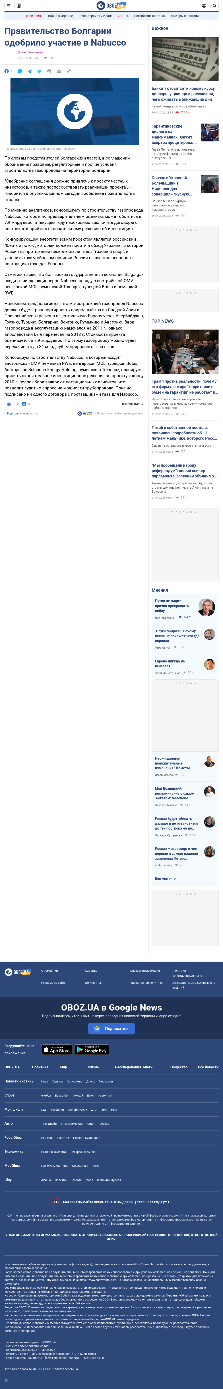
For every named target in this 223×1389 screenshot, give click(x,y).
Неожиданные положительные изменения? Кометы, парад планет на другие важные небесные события (175, 763)
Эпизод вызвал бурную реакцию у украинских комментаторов (169, 205)
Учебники (57, 1109)
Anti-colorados (164, 865)
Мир (63, 1067)
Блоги (148, 1067)
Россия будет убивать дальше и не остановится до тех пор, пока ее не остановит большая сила (176, 824)
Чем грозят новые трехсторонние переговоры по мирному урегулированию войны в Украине (182, 403)
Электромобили (72, 1123)
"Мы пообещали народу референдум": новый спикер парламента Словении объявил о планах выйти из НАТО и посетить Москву (183, 471)
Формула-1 (105, 1095)
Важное (160, 28)
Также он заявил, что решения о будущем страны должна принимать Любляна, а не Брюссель (182, 487)
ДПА (94, 1109)
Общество (179, 1067)
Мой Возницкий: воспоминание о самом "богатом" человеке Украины (174, 793)
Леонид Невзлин (165, 617)
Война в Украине (60, 16)
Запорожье (74, 1081)
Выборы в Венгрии (185, 16)
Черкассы (106, 1081)
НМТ (114, 1109)
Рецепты (47, 1137)
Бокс (90, 1095)
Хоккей (78, 1095)
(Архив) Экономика (30, 52)
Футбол (46, 1095)
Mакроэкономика (83, 1152)
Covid (95, 1166)
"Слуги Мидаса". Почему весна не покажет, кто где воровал (177, 636)
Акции (91, 1123)
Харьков (57, 1081)
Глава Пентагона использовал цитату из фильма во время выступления (174, 154)
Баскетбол (62, 1095)
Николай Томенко (166, 805)
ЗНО (104, 1109)
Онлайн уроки (77, 1109)
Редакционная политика (22, 413)
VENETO (123, 16)
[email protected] (55, 1358)
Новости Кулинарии (86, 1137)
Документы (93, 982)
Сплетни (61, 1180)
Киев (44, 1081)
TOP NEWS (163, 321)
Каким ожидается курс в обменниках (179, 106)
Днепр (90, 1081)
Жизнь (93, 1067)
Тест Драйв (49, 1123)
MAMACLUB (80, 1166)
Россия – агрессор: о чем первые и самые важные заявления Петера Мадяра (176, 854)
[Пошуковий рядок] (214, 5)
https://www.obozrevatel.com (151, 1264)
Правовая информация (144, 970)
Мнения (160, 590)
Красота (76, 1180)
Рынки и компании (54, 1152)
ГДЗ (44, 1109)
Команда (91, 970)
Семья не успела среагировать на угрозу (181, 445)
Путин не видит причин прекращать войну (172, 606)
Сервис (104, 1123)
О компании (49, 970)
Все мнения (164, 879)
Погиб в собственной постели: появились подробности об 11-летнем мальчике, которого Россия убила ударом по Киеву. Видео (185, 433)
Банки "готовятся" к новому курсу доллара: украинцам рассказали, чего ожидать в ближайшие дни (183, 94)
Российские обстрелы (150, 16)
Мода (89, 1180)
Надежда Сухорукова (168, 835)
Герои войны (34, 16)
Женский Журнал (109, 1180)
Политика (40, 1067)
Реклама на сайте (53, 982)
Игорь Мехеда (164, 775)
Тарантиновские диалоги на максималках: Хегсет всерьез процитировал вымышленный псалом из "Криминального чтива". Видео (174, 134)
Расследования (128, 1067)
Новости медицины (54, 1166)
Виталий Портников (167, 673)
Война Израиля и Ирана (95, 16)
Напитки (63, 1137)
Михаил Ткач (163, 647)
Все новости (208, 1067)
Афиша (46, 1180)
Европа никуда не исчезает (170, 663)
